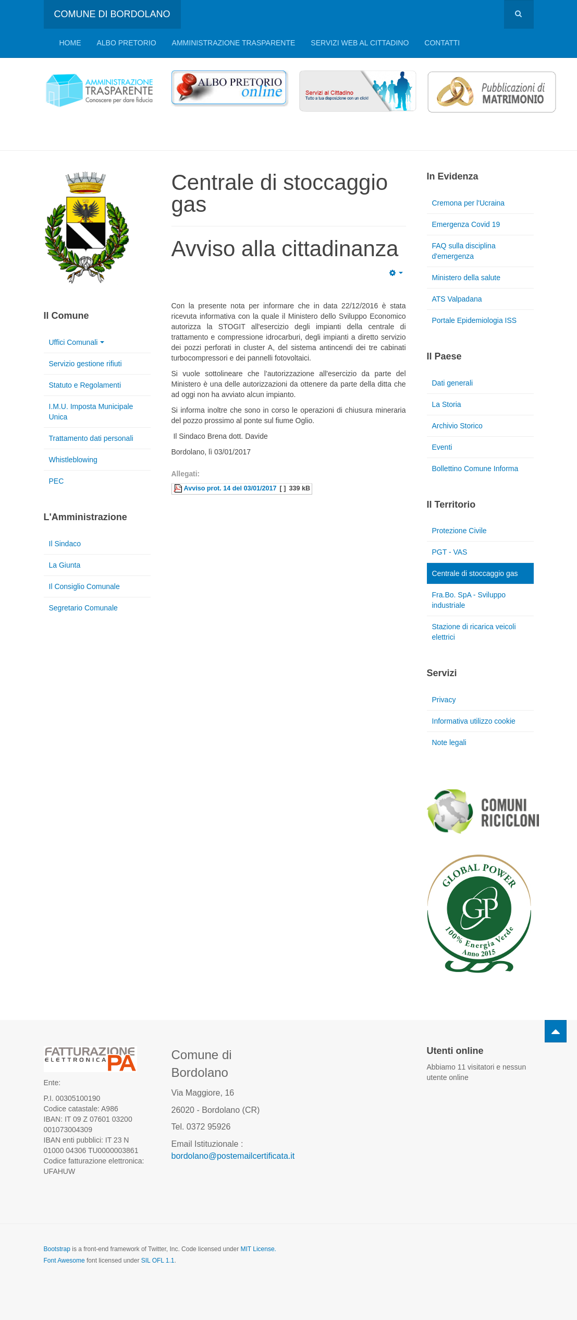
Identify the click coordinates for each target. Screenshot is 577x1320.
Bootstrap (57, 1249)
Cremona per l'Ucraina (468, 203)
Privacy (444, 699)
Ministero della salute (466, 277)
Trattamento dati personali (91, 438)
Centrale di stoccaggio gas (475, 573)
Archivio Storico (457, 426)
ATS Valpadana (457, 299)
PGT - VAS (450, 552)
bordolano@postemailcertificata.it (233, 1155)
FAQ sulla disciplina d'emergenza (464, 251)
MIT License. (258, 1249)
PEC (56, 481)
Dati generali (452, 383)
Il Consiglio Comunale (84, 586)
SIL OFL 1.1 (158, 1260)
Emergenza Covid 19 (466, 224)
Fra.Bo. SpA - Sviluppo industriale (469, 600)
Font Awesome (64, 1260)
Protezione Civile (459, 530)
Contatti (442, 43)
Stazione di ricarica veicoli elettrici (474, 631)
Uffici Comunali (77, 342)
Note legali (449, 742)
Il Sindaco (65, 543)
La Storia (446, 404)
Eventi (442, 447)
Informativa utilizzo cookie (473, 721)
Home (70, 43)
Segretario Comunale (83, 608)
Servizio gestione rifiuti (85, 363)
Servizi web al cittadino (360, 43)
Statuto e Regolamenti (85, 385)
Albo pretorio (126, 43)
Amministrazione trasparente (234, 43)
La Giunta (65, 565)
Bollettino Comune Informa (475, 468)
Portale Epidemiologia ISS (474, 320)
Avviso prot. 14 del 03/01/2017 (230, 488)
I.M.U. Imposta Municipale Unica (91, 411)
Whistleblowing (73, 459)
